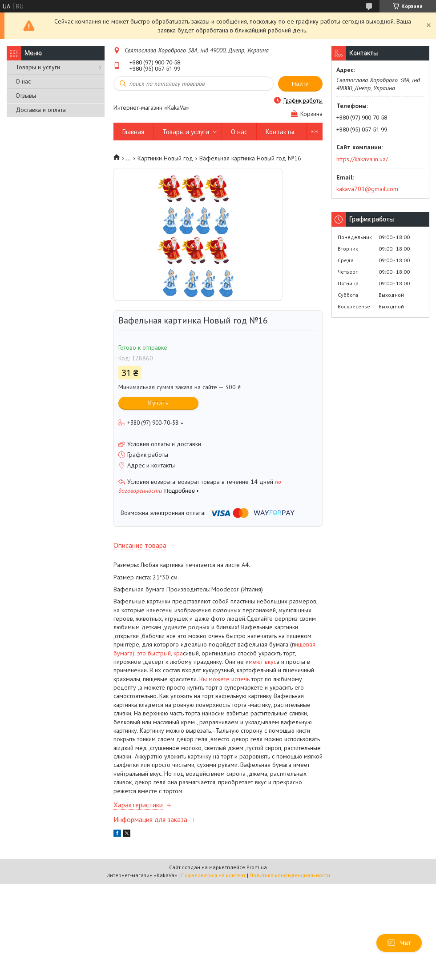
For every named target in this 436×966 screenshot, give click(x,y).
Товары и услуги (38, 67)
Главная (133, 131)
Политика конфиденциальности (290, 875)
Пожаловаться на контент (213, 875)
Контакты (280, 131)
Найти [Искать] (300, 83)
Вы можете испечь (224, 679)
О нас (23, 81)
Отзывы (26, 96)
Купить (158, 403)
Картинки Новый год (165, 158)
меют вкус (262, 662)
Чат (399, 943)
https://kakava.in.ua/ (362, 159)
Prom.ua (256, 867)
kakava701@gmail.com (367, 189)
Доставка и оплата (41, 110)
